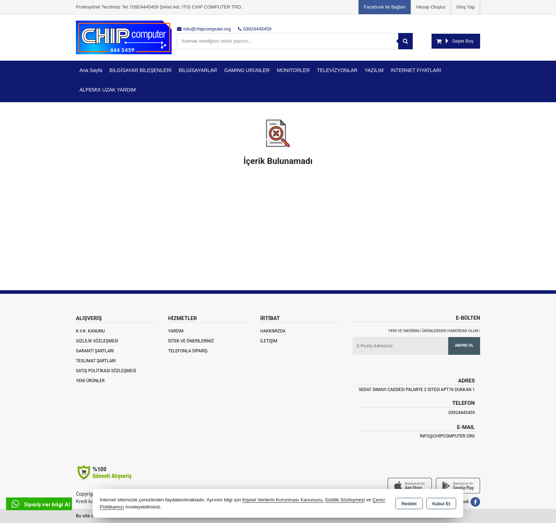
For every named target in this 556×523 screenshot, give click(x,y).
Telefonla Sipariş (187, 350)
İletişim (268, 340)
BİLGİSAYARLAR (198, 70)
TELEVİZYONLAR (337, 70)
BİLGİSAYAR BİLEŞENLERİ (141, 70)
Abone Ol (464, 345)
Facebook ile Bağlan (385, 7)
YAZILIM (374, 70)
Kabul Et (441, 503)
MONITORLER (293, 70)
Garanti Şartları (95, 350)
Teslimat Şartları (96, 360)
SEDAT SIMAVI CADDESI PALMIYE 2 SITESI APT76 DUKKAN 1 (417, 389)
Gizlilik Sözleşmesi (97, 340)
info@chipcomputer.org (447, 436)
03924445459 (462, 412)
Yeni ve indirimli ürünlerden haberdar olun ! (434, 331)
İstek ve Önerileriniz (191, 340)
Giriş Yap (465, 7)
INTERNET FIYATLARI (416, 70)
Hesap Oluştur (431, 7)
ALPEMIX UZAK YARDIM (107, 90)
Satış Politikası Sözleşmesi (106, 370)
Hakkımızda (272, 331)
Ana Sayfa (90, 70)
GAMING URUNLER (246, 70)
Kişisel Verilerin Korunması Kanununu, (283, 499)
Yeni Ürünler (90, 380)
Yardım (176, 331)
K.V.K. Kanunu (90, 331)
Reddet (409, 503)
